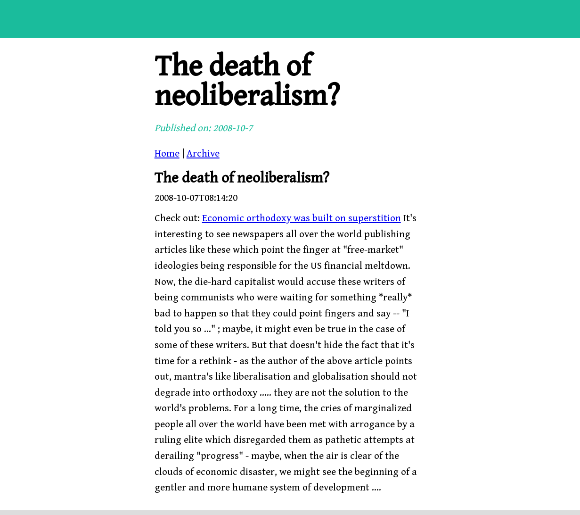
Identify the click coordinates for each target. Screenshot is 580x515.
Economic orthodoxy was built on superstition (301, 218)
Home (167, 153)
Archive (203, 153)
